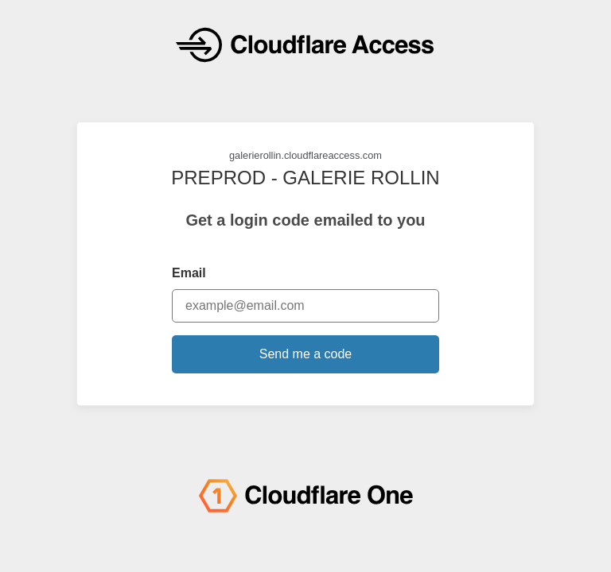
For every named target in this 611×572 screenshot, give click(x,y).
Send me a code (305, 354)
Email (189, 273)
